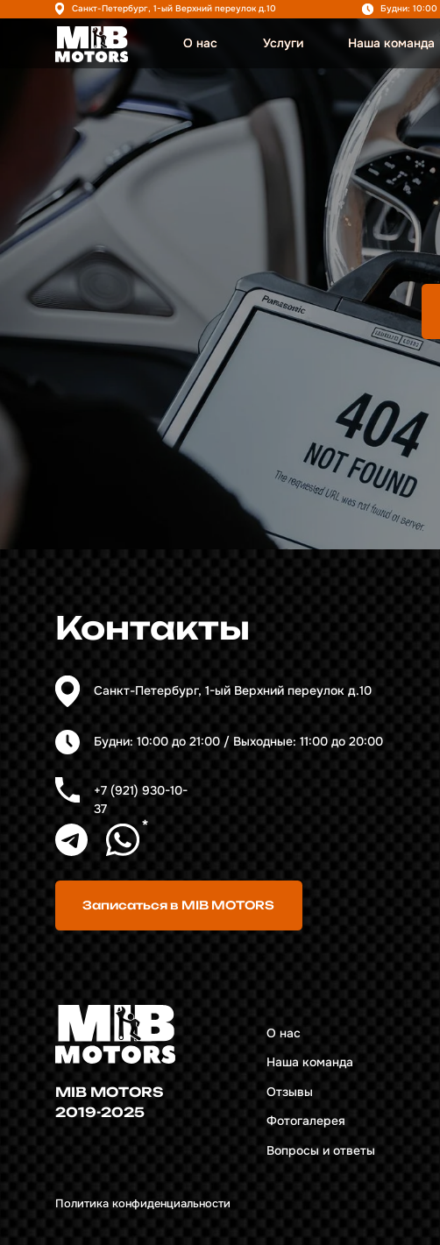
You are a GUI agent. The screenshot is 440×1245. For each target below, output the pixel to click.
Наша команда (391, 43)
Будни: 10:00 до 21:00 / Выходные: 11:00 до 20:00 (238, 741)
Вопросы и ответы (320, 1150)
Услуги (283, 43)
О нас (200, 43)
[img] (92, 44)
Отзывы (289, 1092)
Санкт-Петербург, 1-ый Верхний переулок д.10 (174, 8)
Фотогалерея (305, 1121)
